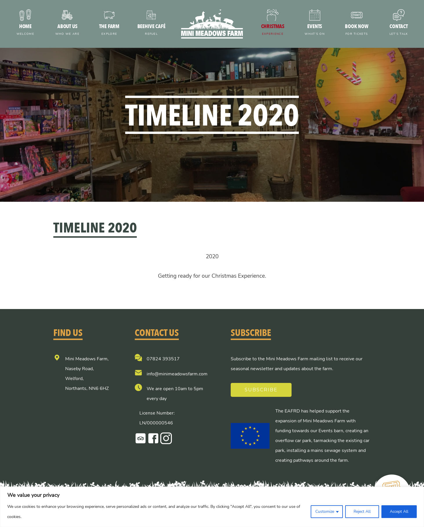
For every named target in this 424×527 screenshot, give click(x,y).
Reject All (362, 511)
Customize (324, 511)
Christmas (273, 30)
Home (25, 30)
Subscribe (261, 389)
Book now (357, 30)
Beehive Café (151, 30)
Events (315, 30)
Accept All (399, 511)
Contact (399, 30)
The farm (109, 30)
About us (67, 30)
